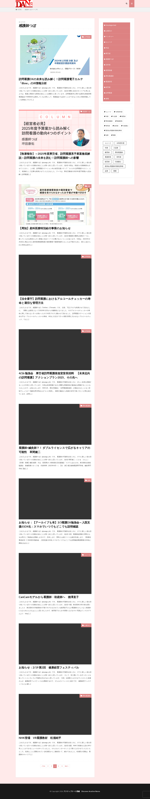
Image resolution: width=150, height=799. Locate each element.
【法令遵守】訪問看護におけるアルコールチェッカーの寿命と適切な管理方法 (55, 301)
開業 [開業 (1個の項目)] (114, 135)
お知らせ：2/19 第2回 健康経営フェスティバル (49, 667)
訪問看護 (87, 37)
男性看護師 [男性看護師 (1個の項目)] (109, 121)
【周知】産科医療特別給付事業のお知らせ (45, 228)
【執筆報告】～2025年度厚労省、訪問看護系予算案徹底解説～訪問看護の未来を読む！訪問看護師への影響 (54, 156)
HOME (20, 9)
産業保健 (109, 70)
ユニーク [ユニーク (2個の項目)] (108, 112)
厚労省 (108, 53)
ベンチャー (110, 36)
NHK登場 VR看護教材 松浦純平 (40, 737)
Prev (43, 766)
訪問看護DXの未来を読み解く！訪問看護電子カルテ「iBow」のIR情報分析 (51, 81)
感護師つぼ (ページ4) (31, 9)
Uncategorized (111, 25)
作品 (107, 48)
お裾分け (87, 625)
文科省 (108, 65)
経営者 (108, 87)
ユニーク (87, 555)
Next (66, 766)
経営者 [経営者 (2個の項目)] (116, 126)
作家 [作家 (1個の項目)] (107, 116)
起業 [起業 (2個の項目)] (107, 135)
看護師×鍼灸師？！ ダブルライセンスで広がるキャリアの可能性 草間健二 (54, 450)
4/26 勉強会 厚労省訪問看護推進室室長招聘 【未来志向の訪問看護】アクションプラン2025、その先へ (54, 375)
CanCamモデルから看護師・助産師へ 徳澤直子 (49, 597)
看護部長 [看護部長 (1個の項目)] (119, 121)
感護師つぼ (86, 111)
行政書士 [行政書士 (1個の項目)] (125, 126)
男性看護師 (86, 406)
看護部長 (109, 81)
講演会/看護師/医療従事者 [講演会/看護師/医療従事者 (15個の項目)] (114, 130)
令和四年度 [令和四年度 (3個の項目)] (119, 112)
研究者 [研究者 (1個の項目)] (108, 126)
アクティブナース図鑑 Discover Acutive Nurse (82, 791)
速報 (88, 186)
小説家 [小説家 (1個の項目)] (115, 116)
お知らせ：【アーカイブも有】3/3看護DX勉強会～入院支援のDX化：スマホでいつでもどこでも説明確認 (54, 524)
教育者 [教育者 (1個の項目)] (123, 116)
